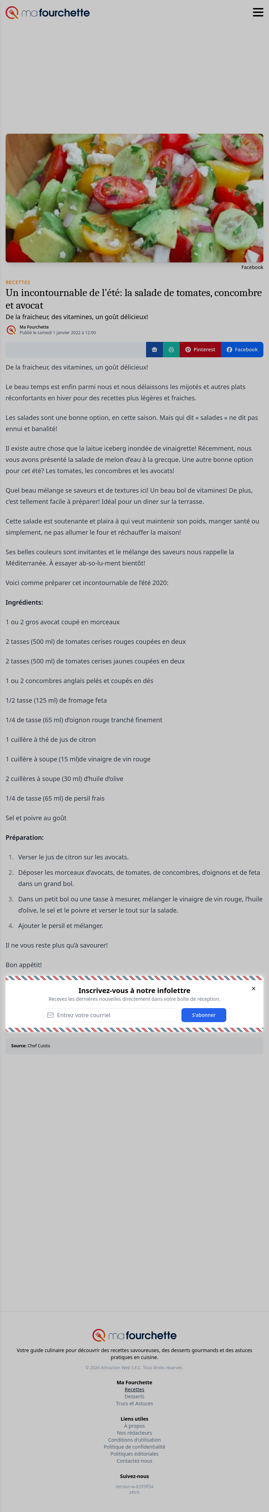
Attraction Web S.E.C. (121, 1368)
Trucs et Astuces (134, 1403)
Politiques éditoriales (134, 1453)
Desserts (135, 1396)
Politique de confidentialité (134, 1446)
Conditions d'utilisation (134, 1439)
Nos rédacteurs (134, 1432)
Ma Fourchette (34, 327)
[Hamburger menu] (258, 12)
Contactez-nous (134, 1460)
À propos (134, 1425)
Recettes (134, 1389)
